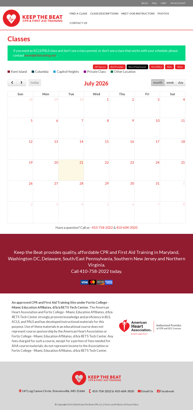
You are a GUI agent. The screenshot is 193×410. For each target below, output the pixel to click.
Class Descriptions (104, 13)
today (35, 82)
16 (132, 142)
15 (107, 142)
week (170, 82)
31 (157, 183)
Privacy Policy (132, 404)
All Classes (100, 66)
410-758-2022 (102, 228)
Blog (145, 3)
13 (56, 142)
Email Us (145, 391)
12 (31, 142)
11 (183, 121)
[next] (21, 82)
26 (31, 183)
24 (157, 162)
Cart (163, 3)
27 (56, 183)
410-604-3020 (126, 228)
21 (81, 162)
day (180, 82)
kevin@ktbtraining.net (40, 55)
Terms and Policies (113, 404)
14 (81, 142)
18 (183, 142)
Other (180, 66)
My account (178, 3)
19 (31, 162)
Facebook (165, 391)
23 (132, 162)
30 (81, 99)
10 (157, 121)
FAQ (154, 3)
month (157, 82)
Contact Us (78, 23)
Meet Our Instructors (138, 13)
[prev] (12, 82)
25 (183, 162)
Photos (163, 13)
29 (56, 99)
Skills (169, 66)
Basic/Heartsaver (137, 66)
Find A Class (78, 13)
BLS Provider (117, 66)
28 (31, 99)
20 (56, 162)
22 (107, 162)
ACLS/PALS (156, 66)
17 (157, 142)
